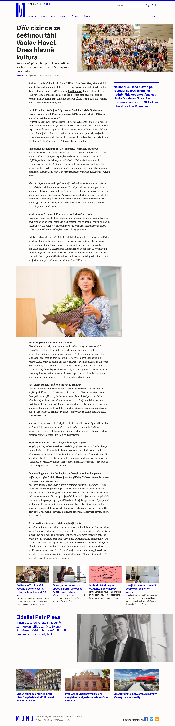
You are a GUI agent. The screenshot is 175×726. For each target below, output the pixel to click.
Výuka (75, 15)
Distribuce (48, 720)
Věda (48, 15)
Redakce (39, 720)
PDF (55, 720)
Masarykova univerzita (51, 717)
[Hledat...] (132, 5)
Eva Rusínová (75, 91)
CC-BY (56, 75)
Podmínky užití (64, 720)
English (155, 5)
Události (32, 15)
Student (63, 15)
